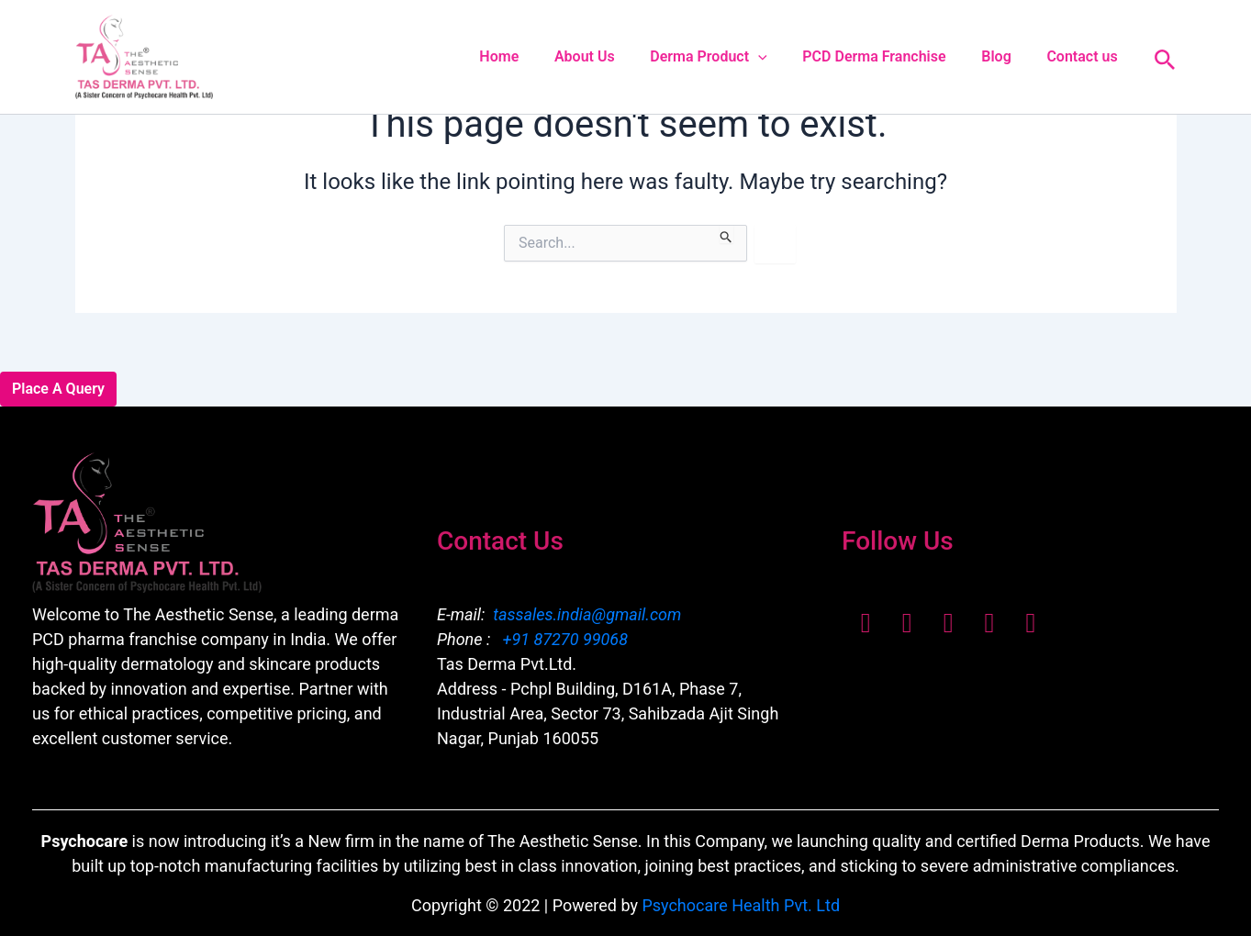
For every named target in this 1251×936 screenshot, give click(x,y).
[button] (779, 57)
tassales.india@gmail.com (587, 614)
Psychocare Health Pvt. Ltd (741, 905)
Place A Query (58, 388)
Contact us (1085, 56)
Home (533, 56)
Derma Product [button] (730, 57)
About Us (612, 56)
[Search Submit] (726, 234)
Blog (1005, 56)
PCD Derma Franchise (889, 56)
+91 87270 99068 (563, 639)
